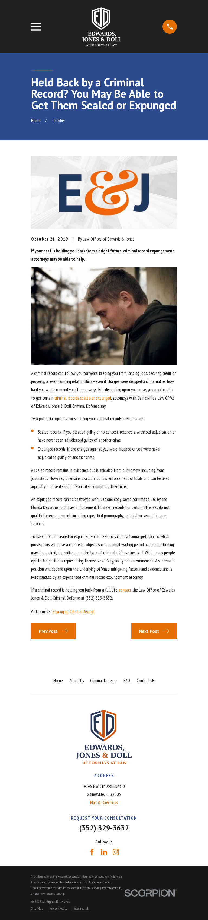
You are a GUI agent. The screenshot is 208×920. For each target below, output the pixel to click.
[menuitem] (37, 908)
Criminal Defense (103, 681)
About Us (76, 681)
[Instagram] (116, 852)
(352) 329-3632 (104, 827)
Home (58, 681)
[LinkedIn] (104, 852)
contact (125, 590)
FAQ (126, 681)
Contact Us (146, 681)
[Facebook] (92, 852)
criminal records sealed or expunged (82, 398)
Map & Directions (104, 802)
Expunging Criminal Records (74, 612)
